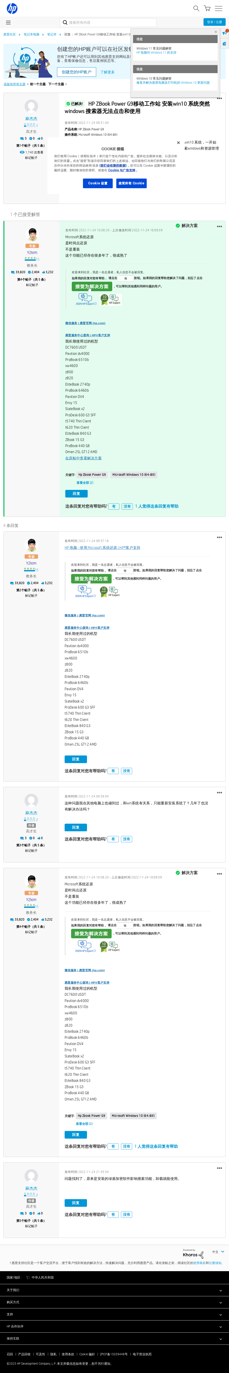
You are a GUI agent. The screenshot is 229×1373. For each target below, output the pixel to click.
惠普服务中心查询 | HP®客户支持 (87, 334)
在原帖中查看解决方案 (83, 457)
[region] (116, 165)
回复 (76, 492)
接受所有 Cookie (131, 183)
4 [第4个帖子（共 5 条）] (21, 278)
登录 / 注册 (214, 22)
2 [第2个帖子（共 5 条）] (20, 588)
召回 (10, 1352)
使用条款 (199, 1261)
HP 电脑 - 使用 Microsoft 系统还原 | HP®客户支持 (102, 545)
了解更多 (107, 72)
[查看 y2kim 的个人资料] (32, 251)
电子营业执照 (142, 1352)
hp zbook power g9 (92, 474)
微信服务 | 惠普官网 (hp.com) (85, 322)
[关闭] (178, 143)
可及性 (40, 1352)
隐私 (53, 1352)
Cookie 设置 (97, 183)
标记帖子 (31, 158)
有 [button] (114, 504)
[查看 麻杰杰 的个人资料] (31, 118)
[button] (219, 98)
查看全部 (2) (84, 482)
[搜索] (108, 22)
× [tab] (216, 32)
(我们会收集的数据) (112, 166)
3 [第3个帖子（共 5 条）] (20, 843)
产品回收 (24, 1352)
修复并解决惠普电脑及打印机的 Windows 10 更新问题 (173, 83)
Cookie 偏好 (87, 1352)
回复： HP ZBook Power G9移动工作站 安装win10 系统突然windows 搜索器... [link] (115, 34)
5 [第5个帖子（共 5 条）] (20, 1219)
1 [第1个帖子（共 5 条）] (20, 146)
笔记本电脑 (31, 34)
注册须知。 (217, 1261)
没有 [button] (127, 504)
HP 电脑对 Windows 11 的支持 (156, 52)
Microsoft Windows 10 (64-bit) (133, 474)
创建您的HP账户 (76, 72)
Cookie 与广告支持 (121, 170)
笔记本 (52, 34)
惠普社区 (9, 34)
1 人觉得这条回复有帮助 (156, 504)
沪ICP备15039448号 (114, 1352)
